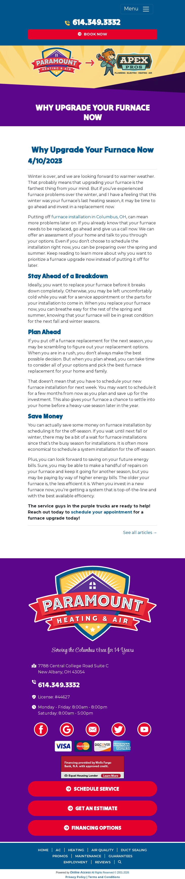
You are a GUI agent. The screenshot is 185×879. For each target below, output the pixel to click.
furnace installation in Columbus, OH (88, 217)
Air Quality (102, 850)
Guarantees (120, 856)
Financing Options (92, 827)
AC (58, 850)
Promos (60, 856)
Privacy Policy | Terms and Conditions (92, 877)
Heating (76, 850)
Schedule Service (92, 788)
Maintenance (88, 856)
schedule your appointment (101, 512)
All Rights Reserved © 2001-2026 (110, 872)
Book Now (92, 34)
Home (43, 850)
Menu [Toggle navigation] (137, 9)
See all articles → (140, 532)
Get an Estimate (93, 808)
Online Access (80, 872)
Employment (76, 862)
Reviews (103, 862)
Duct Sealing (134, 850)
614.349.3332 (96, 22)
